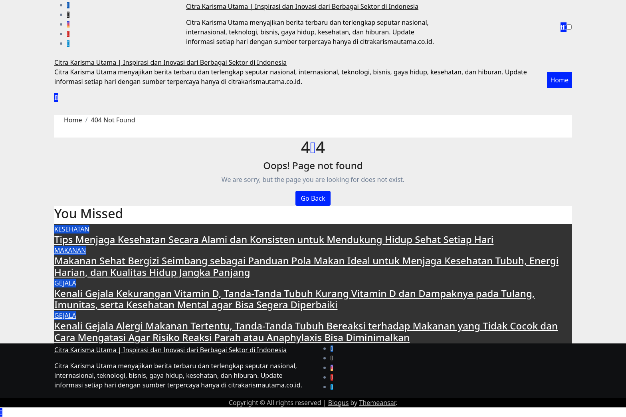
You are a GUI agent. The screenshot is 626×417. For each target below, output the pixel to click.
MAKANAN (70, 250)
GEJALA (65, 283)
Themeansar (377, 402)
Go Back (313, 198)
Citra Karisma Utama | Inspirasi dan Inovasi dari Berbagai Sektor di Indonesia (302, 6)
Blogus (338, 402)
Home (559, 80)
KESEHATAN (71, 229)
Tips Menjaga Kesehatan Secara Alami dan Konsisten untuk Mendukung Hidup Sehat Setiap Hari (273, 239)
